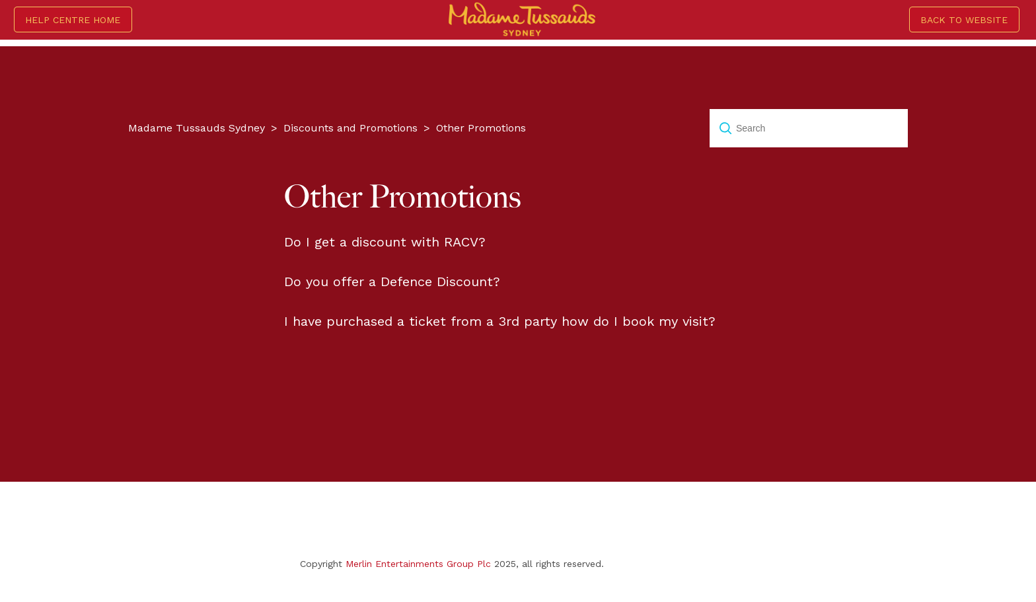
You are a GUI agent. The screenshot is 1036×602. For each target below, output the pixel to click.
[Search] (809, 128)
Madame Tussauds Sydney (196, 128)
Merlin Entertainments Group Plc (418, 563)
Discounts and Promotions (350, 128)
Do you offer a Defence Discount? (392, 281)
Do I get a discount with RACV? (385, 242)
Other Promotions (481, 128)
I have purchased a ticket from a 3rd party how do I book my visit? (500, 321)
